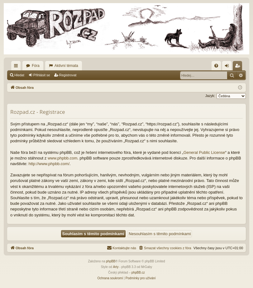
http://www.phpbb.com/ (49, 163)
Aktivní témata (66, 65)
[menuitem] (216, 65)
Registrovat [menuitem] (239, 66)
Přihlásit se (41, 75)
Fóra (36, 65)
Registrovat (68, 75)
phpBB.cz (138, 272)
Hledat (19, 75)
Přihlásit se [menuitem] (228, 66)
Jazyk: (210, 96)
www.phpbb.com (62, 158)
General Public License (204, 152)
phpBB (110, 261)
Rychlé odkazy (17, 66)
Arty (116, 267)
